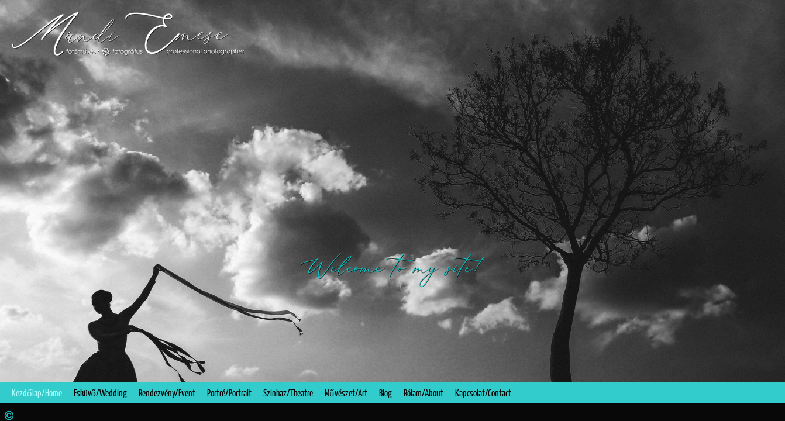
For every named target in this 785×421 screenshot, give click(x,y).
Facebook (759, 412)
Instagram (776, 412)
